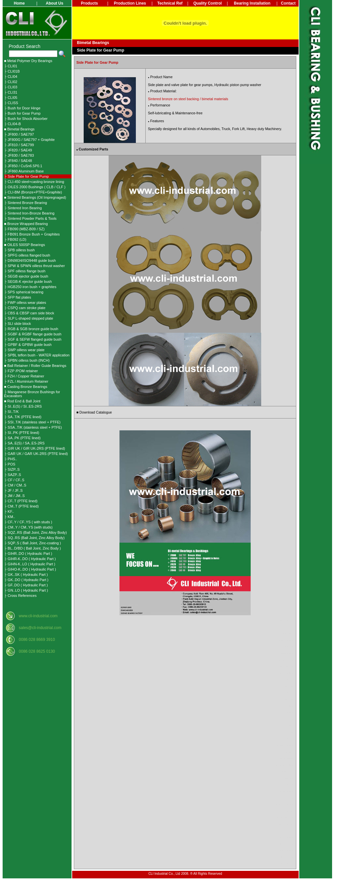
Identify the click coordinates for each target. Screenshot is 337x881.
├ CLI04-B (12, 124)
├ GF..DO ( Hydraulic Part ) (26, 585)
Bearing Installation (252, 3)
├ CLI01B (12, 71)
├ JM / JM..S (14, 496)
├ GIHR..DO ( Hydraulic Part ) (28, 553)
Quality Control (207, 3)
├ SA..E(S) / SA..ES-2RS (24, 443)
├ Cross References (20, 596)
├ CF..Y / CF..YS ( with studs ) (28, 522)
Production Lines (130, 3)
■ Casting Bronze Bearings (25, 387)
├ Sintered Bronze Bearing (25, 203)
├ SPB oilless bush (19, 250)
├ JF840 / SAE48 (18, 161)
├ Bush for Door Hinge (22, 108)
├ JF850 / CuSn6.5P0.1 (23, 166)
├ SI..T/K (11, 412)
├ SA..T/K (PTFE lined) (23, 417)
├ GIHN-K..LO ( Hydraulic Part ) (29, 564)
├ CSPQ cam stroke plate (25, 308)
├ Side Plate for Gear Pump (26, 176)
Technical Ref (169, 3)
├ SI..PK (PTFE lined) (21, 433)
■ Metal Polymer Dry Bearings (28, 61)
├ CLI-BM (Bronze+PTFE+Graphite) (33, 192)
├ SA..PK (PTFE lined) (22, 438)
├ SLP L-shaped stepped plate (28, 318)
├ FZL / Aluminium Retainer (26, 381)
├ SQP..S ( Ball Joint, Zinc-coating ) (32, 543)
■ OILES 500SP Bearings (24, 245)
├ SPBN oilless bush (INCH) (27, 360)
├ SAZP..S (12, 475)
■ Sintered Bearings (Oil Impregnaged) (35, 197)
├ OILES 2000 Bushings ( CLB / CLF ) (35, 187)
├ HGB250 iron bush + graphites (30, 287)
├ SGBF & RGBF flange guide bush (33, 334)
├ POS (9, 464)
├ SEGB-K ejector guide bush (28, 281)
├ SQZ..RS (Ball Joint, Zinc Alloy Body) (35, 532)
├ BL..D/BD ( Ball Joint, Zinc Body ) (32, 548)
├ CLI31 (10, 92)
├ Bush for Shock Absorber (26, 119)
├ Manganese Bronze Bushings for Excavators (32, 394)
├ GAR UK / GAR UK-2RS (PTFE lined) (36, 454)
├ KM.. (9, 517)
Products (89, 3)
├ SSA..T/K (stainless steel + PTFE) (33, 427)
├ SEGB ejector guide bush (26, 276)
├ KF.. (9, 511)
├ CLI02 (10, 82)
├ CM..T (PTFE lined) (21, 506)
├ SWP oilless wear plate (24, 350)
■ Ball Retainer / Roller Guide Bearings (35, 366)
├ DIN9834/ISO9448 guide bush (30, 260)
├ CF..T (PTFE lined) (21, 501)
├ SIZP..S (12, 469)
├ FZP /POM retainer (21, 371)
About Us (54, 3)
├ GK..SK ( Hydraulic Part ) (26, 574)
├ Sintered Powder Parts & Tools (30, 218)
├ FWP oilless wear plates (25, 303)
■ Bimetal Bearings (19, 129)
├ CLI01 (10, 66)
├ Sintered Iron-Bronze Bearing (29, 213)
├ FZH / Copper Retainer (24, 376)
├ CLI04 (10, 77)
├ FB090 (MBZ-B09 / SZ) (24, 229)
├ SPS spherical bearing (24, 292)
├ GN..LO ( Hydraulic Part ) (26, 590)
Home (19, 3)
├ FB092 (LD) (15, 239)
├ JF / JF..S (13, 490)
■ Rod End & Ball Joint (22, 401)
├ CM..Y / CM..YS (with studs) (28, 527)
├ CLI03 (10, 87)
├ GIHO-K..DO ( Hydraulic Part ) (30, 569)
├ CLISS (11, 103)
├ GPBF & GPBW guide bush (28, 345)
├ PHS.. (10, 459)
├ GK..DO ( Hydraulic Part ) (26, 580)
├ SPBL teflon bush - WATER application (37, 355)
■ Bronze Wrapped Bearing (26, 224)
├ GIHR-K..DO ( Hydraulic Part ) (30, 559)
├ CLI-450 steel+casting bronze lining (34, 182)
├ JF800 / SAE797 (19, 134)
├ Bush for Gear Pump (22, 113)
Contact (288, 3)
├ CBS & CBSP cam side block (29, 313)
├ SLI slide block (17, 324)
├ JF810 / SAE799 (19, 145)
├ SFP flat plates (17, 297)
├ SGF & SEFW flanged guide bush (33, 339)
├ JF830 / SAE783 (19, 155)
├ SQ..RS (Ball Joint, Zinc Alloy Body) (34, 538)
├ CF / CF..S (14, 480)
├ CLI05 (10, 98)
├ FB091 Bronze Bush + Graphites (32, 234)
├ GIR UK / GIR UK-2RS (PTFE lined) (34, 448)
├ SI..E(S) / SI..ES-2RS (23, 406)
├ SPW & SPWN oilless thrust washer (34, 266)
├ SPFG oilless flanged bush (27, 255)
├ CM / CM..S (15, 485)
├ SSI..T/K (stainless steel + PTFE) (32, 422)
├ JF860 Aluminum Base (24, 171)
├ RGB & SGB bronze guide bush (31, 329)
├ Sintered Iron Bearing (23, 208)
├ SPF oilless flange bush (25, 271)
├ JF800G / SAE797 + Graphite (29, 140)
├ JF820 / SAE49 (18, 150)
